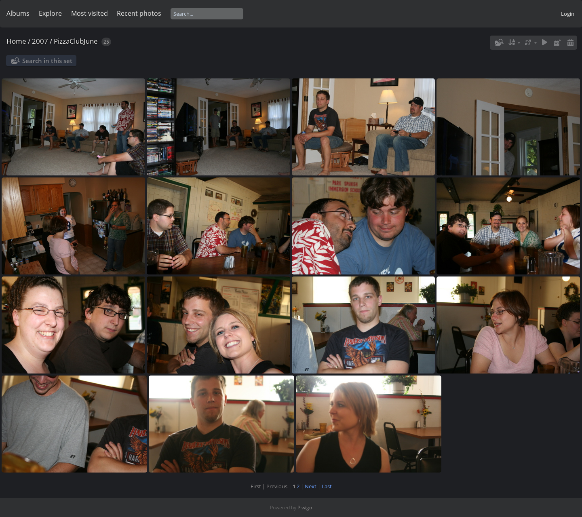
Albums (18, 13)
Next (310, 486)
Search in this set (47, 61)
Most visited (89, 13)
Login (567, 13)
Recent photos (139, 13)
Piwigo (304, 507)
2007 (40, 41)
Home (16, 41)
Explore (50, 13)
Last (327, 486)
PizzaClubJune (76, 41)
